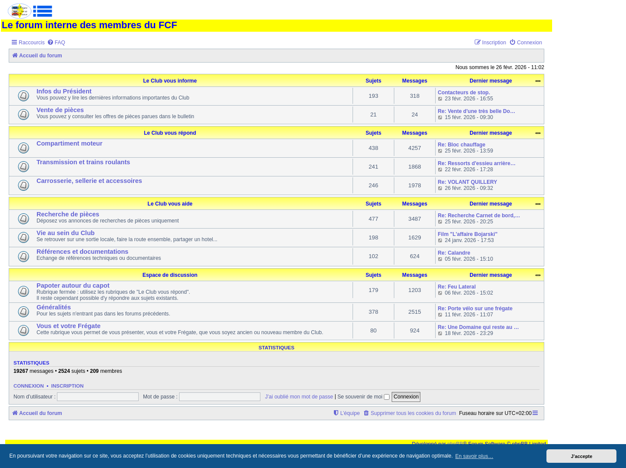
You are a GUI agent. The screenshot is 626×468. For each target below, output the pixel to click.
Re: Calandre (454, 253)
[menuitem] (56, 43)
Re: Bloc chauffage (462, 145)
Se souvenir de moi (363, 397)
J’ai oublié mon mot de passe (299, 397)
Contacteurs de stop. (464, 93)
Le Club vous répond (170, 133)
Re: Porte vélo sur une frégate (475, 308)
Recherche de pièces (68, 214)
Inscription (67, 385)
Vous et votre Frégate (68, 325)
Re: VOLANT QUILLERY (467, 182)
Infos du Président (64, 91)
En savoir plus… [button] (474, 456)
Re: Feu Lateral (457, 287)
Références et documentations (82, 251)
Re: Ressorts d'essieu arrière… (477, 163)
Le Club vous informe (170, 81)
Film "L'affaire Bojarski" (467, 234)
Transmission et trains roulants (83, 162)
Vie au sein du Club (66, 232)
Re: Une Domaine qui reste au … (478, 327)
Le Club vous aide (170, 204)
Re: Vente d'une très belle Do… (476, 111)
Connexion (28, 385)
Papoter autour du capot (73, 285)
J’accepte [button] (581, 456)
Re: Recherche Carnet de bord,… (479, 215)
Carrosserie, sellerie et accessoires (89, 180)
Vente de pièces (60, 109)
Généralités (54, 307)
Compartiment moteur (70, 143)
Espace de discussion (170, 275)
